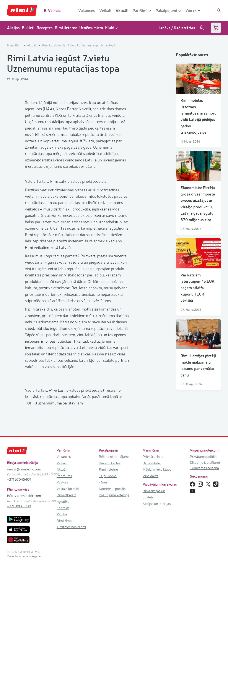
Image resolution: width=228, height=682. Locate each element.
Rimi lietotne (66, 27)
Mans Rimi (14, 45)
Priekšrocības (153, 567)
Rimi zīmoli (65, 631)
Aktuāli (122, 10)
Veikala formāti (68, 599)
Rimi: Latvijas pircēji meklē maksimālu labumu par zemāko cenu (198, 365)
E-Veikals (52, 10)
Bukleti (28, 27)
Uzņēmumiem (91, 27)
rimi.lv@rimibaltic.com (24, 580)
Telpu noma (108, 586)
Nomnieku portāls (112, 599)
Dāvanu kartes (110, 574)
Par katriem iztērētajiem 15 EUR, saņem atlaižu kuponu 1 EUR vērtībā (198, 287)
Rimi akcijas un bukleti (154, 604)
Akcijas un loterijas (157, 614)
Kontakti (63, 618)
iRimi (103, 593)
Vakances (86, 10)
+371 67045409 (19, 590)
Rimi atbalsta (66, 605)
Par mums (64, 586)
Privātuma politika (203, 567)
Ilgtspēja (63, 612)
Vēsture (62, 593)
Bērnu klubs (152, 574)
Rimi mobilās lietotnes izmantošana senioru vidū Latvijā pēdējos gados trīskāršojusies (199, 116)
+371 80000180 (19, 617)
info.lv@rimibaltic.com (24, 606)
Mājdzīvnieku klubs (157, 580)
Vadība (62, 625)
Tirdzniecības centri (71, 637)
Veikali (105, 10)
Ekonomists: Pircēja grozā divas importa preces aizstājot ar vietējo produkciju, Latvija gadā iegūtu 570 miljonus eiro (198, 203)
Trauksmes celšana (204, 578)
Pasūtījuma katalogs (114, 605)
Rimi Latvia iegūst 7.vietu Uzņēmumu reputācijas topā (78, 45)
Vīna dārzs (150, 586)
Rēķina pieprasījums (114, 567)
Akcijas (13, 27)
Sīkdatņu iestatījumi (205, 573)
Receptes (45, 27)
